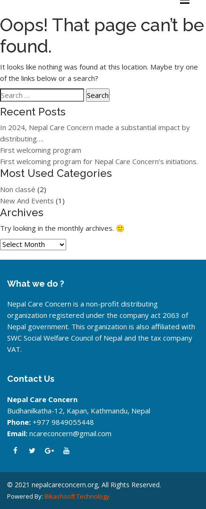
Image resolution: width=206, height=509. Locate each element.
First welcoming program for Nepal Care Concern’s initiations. (99, 161)
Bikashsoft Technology (77, 496)
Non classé (17, 189)
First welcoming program (40, 150)
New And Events (27, 200)
